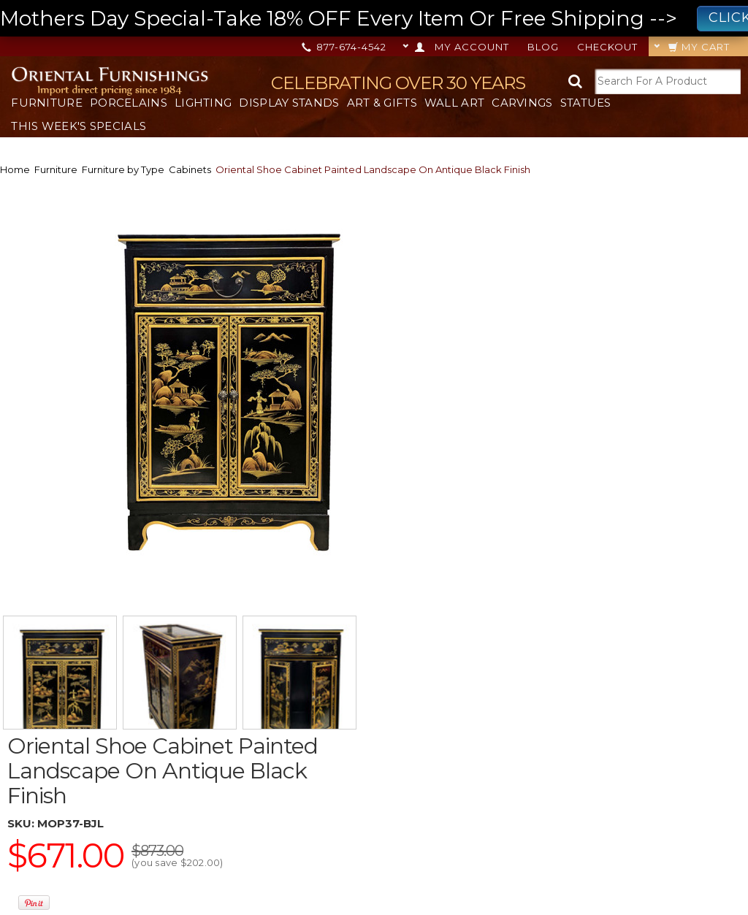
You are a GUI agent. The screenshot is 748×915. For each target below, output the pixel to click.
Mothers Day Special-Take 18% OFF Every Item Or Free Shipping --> (374, 18)
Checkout (607, 47)
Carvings (522, 103)
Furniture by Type (123, 169)
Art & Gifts (382, 103)
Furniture (47, 103)
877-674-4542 (345, 47)
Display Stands (289, 103)
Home (15, 169)
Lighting (203, 103)
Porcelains (128, 103)
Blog (543, 47)
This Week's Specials (78, 126)
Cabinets (190, 169)
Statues (585, 103)
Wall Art (454, 103)
